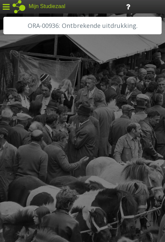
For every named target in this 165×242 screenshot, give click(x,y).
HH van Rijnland (26, 130)
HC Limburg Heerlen (32, 115)
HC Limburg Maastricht (35, 122)
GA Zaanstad (23, 107)
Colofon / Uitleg (79, 192)
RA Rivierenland (26, 153)
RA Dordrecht (24, 145)
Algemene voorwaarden (34, 200)
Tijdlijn (114, 6)
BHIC (14, 99)
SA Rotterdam (24, 168)
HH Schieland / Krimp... (34, 137)
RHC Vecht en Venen (32, 160)
